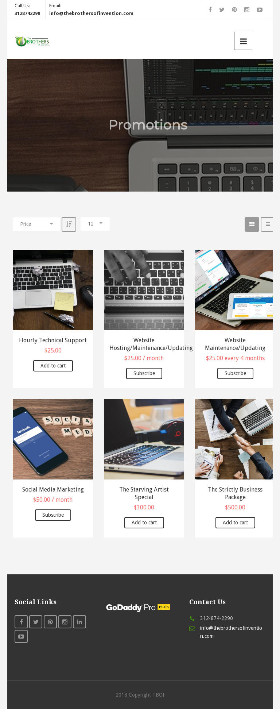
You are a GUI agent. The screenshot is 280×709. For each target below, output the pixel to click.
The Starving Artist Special (144, 493)
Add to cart (53, 366)
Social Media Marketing (53, 489)
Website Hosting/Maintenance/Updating (144, 344)
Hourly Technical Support (53, 340)
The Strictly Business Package (235, 493)
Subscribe (144, 373)
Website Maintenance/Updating (235, 344)
